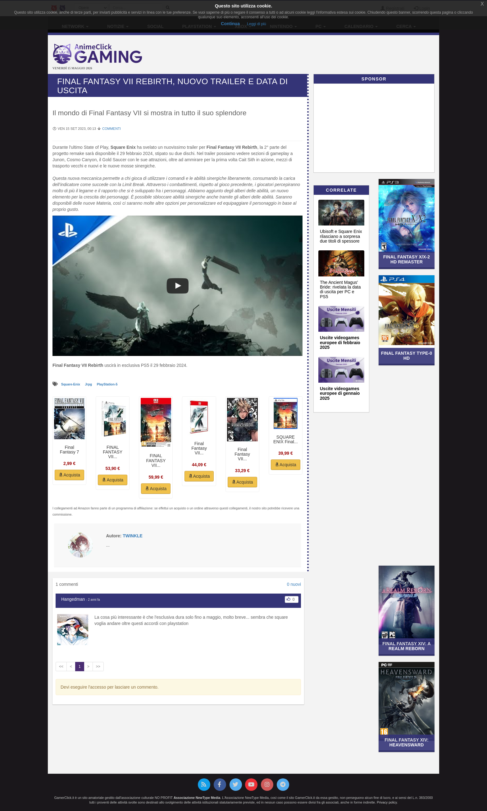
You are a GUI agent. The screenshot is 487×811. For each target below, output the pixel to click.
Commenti (111, 128)
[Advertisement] (309, 55)
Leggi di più (256, 24)
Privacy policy (387, 802)
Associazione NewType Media (197, 798)
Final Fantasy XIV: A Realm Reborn (406, 646)
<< (61, 666)
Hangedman (73, 599)
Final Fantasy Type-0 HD (406, 355)
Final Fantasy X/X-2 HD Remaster (406, 259)
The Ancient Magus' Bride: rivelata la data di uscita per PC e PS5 (340, 289)
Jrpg (89, 384)
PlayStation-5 (107, 384)
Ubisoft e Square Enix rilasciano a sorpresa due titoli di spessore (341, 236)
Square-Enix (71, 384)
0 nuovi (294, 584)
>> (98, 666)
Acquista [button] (69, 474)
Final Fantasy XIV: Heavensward (407, 742)
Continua (230, 23)
